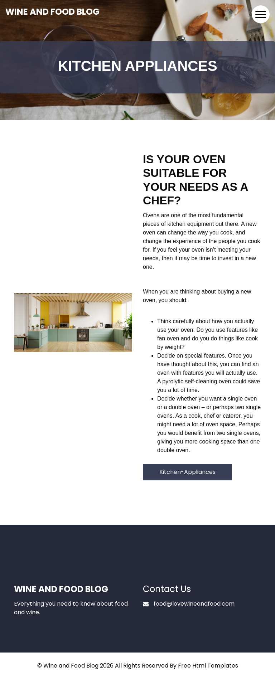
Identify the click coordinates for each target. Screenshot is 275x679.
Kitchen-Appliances (187, 472)
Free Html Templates (208, 665)
